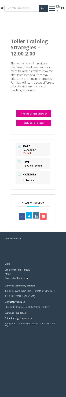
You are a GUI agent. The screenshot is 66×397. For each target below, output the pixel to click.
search (2, 8)
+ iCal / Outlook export (33, 123)
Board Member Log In (16, 278)
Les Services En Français (17, 269)
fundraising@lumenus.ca (19, 318)
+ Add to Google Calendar (34, 113)
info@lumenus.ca (16, 301)
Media (8, 273)
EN (58, 6)
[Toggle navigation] (52, 8)
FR (62, 8)
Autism (28, 180)
